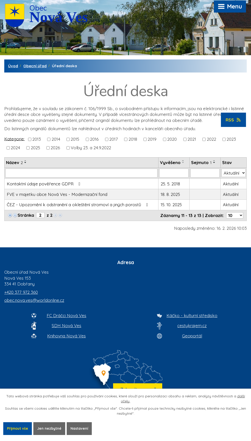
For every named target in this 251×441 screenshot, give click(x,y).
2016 (94, 139)
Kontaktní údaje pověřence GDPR (44, 183)
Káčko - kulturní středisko (191, 315)
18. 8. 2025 (170, 194)
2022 (211, 139)
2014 (56, 139)
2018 (133, 139)
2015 (75, 139)
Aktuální (230, 183)
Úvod (13, 65)
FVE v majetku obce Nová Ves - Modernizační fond (57, 194)
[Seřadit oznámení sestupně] (25, 163)
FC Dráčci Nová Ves (66, 315)
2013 (36, 139)
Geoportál (192, 335)
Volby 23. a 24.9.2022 (91, 147)
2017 (113, 139)
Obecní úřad (35, 65)
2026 (55, 147)
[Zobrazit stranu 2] (40, 215)
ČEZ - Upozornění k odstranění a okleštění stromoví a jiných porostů (78, 204)
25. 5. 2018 (170, 183)
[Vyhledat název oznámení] (81, 173)
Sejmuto (201, 162)
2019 (152, 139)
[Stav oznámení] (233, 173)
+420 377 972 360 (21, 292)
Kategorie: (14, 138)
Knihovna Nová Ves (66, 335)
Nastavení (81, 428)
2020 (172, 139)
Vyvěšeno (170, 162)
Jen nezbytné (50, 428)
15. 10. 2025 (171, 204)
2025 (35, 147)
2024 (15, 147)
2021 (192, 139)
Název (14, 162)
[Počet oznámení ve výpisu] (234, 215)
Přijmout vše (18, 428)
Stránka (26, 215)
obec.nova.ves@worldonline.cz (34, 300)
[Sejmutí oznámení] (205, 173)
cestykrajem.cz (192, 325)
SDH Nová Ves (66, 325)
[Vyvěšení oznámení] (174, 173)
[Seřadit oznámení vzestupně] (25, 161)
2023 (231, 139)
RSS (233, 119)
